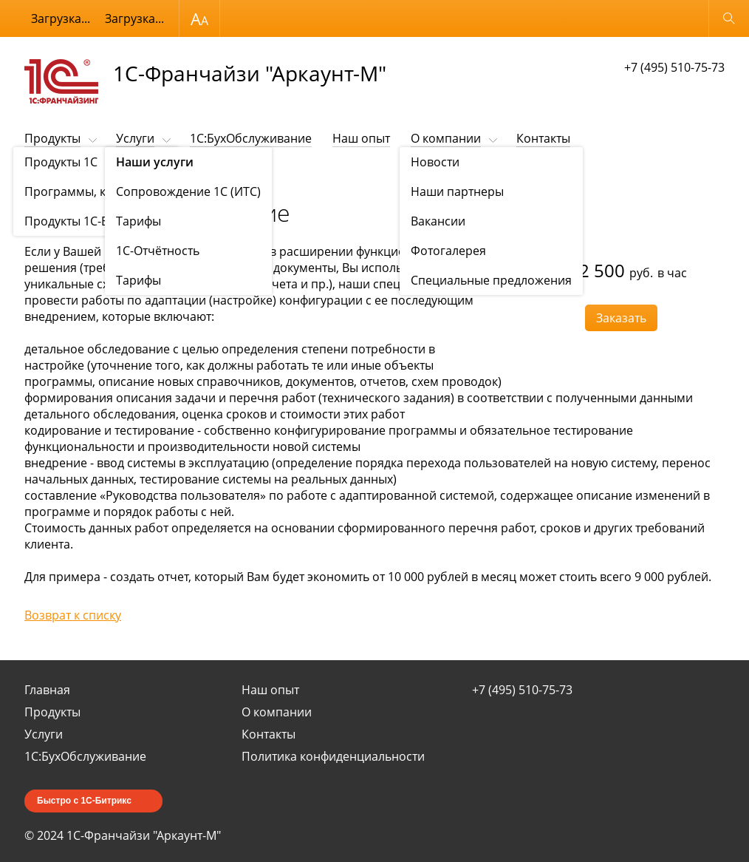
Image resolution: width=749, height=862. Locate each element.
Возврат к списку (72, 615)
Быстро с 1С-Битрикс (84, 800)
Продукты (52, 138)
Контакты (543, 138)
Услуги (135, 138)
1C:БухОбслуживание (251, 138)
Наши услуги (93, 175)
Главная (47, 690)
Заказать (621, 318)
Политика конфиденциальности (333, 756)
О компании (446, 138)
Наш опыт (361, 138)
